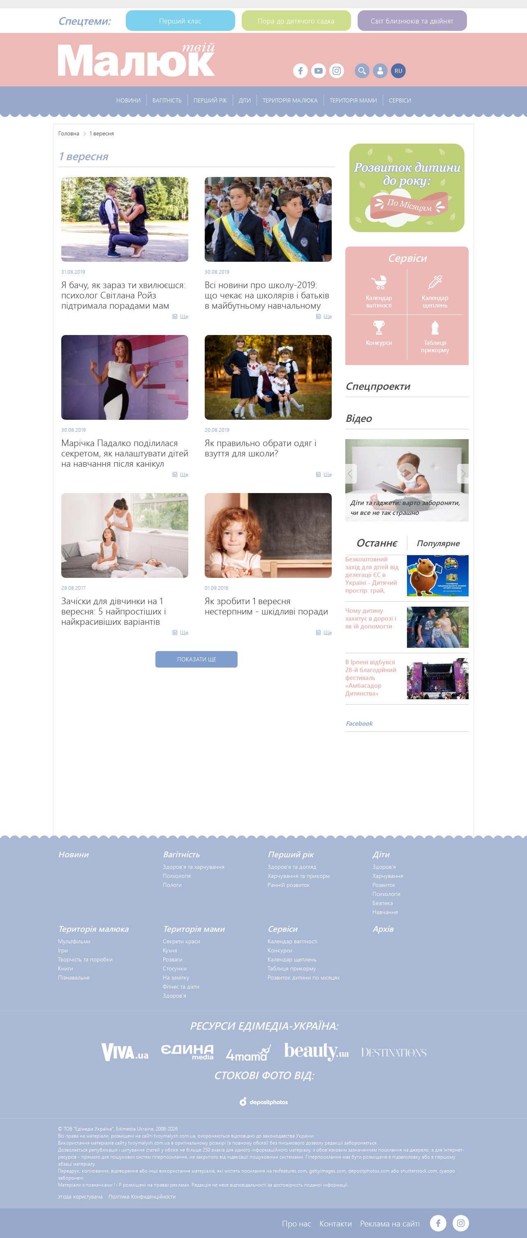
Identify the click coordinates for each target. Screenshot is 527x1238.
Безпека (382, 903)
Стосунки (175, 968)
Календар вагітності (292, 941)
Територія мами (193, 928)
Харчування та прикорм (299, 876)
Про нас (296, 1223)
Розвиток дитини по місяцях (304, 977)
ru (398, 70)
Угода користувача (80, 1196)
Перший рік (290, 854)
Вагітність (181, 854)
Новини (73, 854)
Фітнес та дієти (181, 986)
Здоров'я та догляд (292, 866)
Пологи (172, 885)
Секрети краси (181, 941)
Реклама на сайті (390, 1223)
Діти (380, 854)
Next (463, 474)
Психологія (177, 876)
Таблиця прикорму (292, 968)
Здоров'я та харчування (193, 866)
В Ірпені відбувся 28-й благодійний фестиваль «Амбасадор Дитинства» (370, 677)
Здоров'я (384, 866)
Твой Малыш (136, 59)
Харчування (387, 876)
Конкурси (280, 950)
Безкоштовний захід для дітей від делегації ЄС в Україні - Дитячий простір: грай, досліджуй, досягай (372, 574)
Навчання (385, 912)
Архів (382, 928)
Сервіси (407, 257)
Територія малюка (93, 928)
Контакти (335, 1223)
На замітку (176, 977)
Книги (65, 968)
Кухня (170, 950)
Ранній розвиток (289, 885)
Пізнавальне (74, 977)
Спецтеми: (84, 20)
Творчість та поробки (85, 959)
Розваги (173, 959)
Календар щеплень (292, 959)
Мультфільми (74, 941)
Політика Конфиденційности (142, 1196)
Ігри (63, 950)
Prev (351, 474)
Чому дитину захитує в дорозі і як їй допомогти (370, 618)
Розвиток (383, 885)
